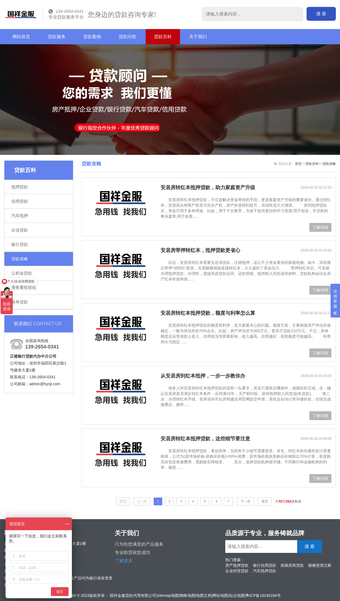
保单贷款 (19, 302)
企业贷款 (19, 230)
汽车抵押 (19, 215)
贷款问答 (127, 36)
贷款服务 (57, 36)
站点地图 (237, 595)
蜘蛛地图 (187, 595)
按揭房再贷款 (292, 565)
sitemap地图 (168, 595)
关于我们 (198, 36)
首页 (298, 164)
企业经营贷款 (237, 571)
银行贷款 (19, 244)
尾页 (264, 501)
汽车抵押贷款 (264, 571)
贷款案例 (92, 36)
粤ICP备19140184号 (263, 595)
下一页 (245, 501)
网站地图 (220, 595)
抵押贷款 (19, 186)
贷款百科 (163, 36)
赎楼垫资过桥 (319, 565)
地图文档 (203, 595)
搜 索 (321, 13)
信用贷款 (19, 201)
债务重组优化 (23, 287)
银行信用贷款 (264, 565)
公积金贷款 (21, 273)
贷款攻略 (19, 258)
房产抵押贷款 (237, 565)
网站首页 (21, 36)
